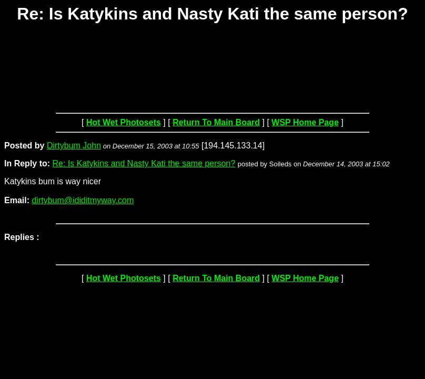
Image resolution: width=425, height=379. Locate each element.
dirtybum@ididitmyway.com (83, 200)
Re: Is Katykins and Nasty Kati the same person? (144, 163)
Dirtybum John (74, 145)
